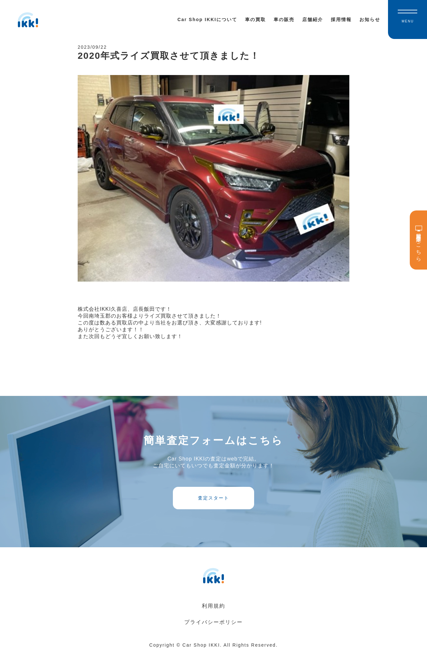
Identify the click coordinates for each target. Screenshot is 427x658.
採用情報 (341, 19)
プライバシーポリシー (213, 627)
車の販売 (284, 19)
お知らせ (369, 19)
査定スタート (213, 501)
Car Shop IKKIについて (207, 19)
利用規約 (213, 611)
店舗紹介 (312, 19)
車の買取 (255, 19)
